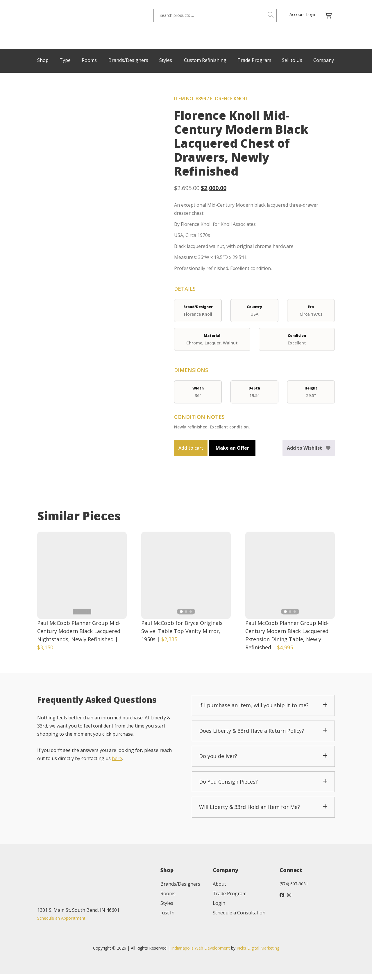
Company (323, 60)
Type (65, 60)
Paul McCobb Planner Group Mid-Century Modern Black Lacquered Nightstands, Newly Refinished (79, 631)
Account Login (302, 14)
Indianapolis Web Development (200, 948)
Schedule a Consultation (239, 912)
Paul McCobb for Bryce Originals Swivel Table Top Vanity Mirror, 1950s (182, 631)
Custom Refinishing (205, 60)
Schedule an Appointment (61, 918)
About (219, 884)
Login (219, 903)
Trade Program (254, 60)
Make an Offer (232, 448)
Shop (43, 60)
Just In (167, 912)
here (117, 758)
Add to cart (190, 448)
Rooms (89, 60)
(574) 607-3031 (294, 884)
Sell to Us (292, 60)
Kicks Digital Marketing (258, 948)
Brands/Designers (128, 60)
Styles (165, 60)
